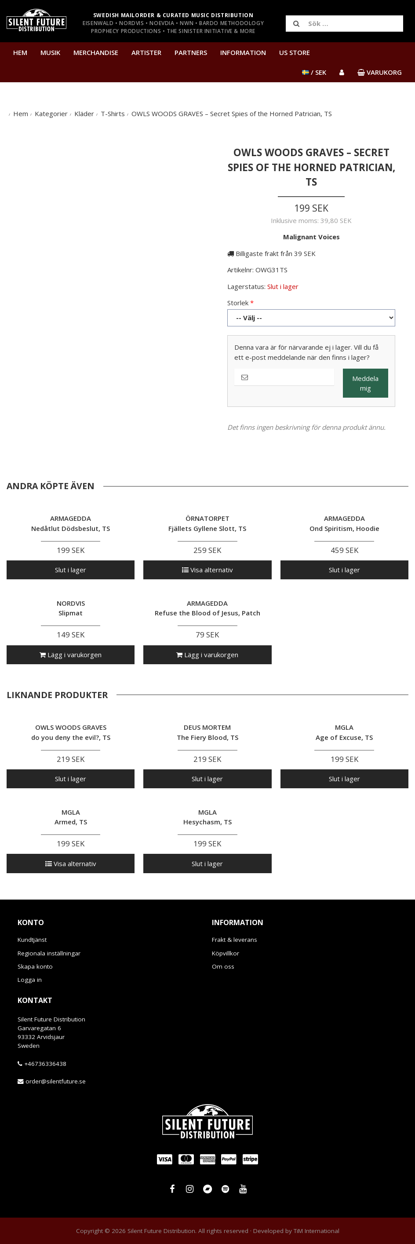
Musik (50, 52)
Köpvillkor (225, 953)
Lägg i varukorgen (71, 654)
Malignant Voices (311, 236)
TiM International (316, 1231)
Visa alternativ (207, 569)
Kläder (84, 113)
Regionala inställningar (49, 953)
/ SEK (314, 72)
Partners (191, 52)
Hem (20, 52)
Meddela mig (365, 383)
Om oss (223, 966)
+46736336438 (45, 1064)
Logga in (30, 980)
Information (243, 52)
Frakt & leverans (234, 940)
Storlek (237, 302)
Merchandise (95, 52)
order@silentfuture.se (55, 1081)
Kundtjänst (32, 940)
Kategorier (51, 113)
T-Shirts (113, 113)
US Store (294, 52)
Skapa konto (35, 966)
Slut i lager (70, 569)
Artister (146, 52)
